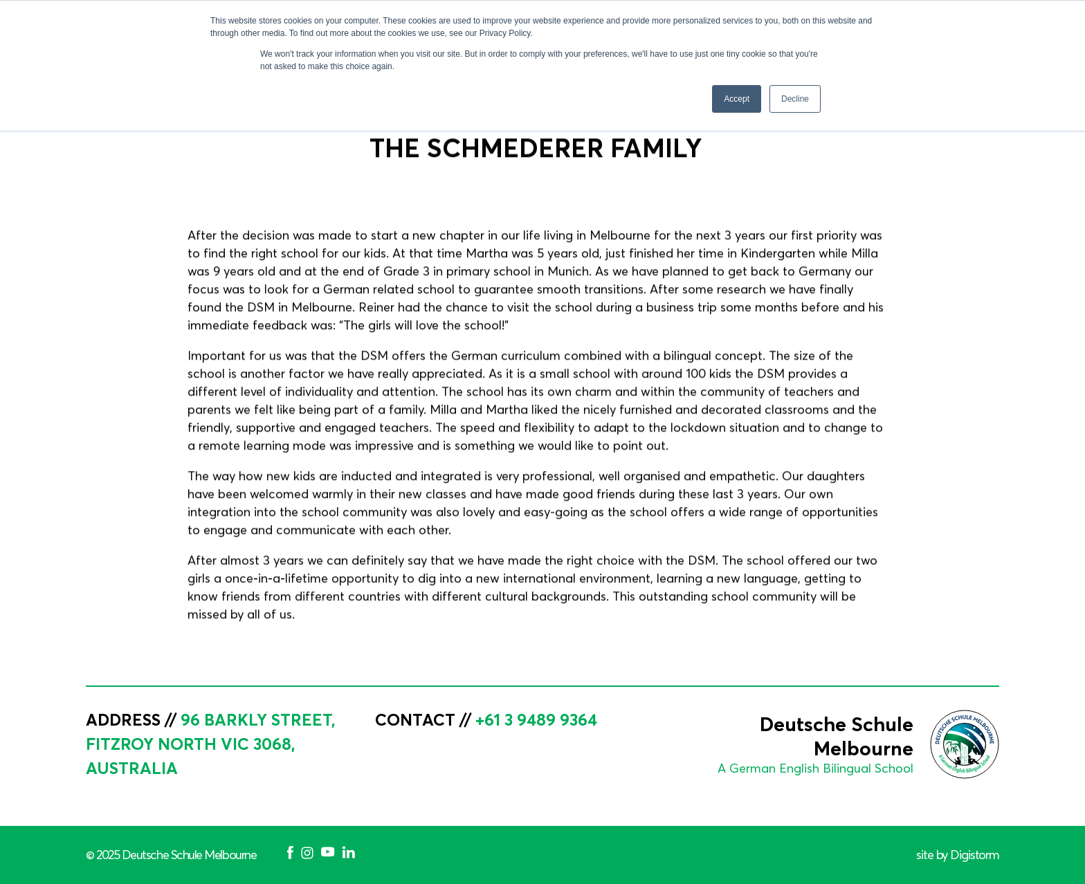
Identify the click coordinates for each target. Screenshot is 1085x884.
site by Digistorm (957, 855)
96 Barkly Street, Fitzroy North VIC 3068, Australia (211, 743)
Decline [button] (795, 99)
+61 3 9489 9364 (536, 719)
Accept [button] (736, 99)
